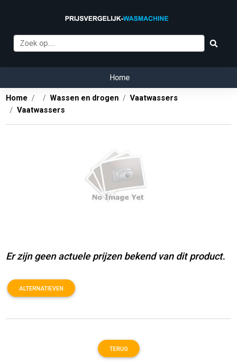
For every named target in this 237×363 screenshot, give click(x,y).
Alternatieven (41, 288)
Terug (119, 349)
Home (120, 77)
